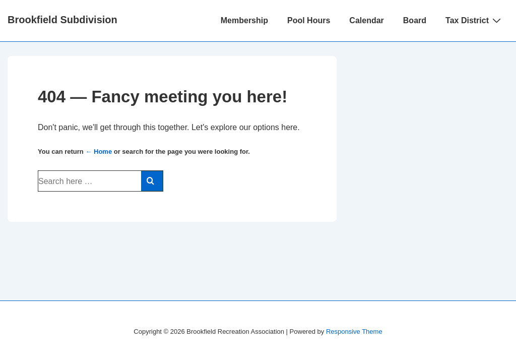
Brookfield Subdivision (62, 19)
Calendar (366, 20)
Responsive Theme (354, 331)
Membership (244, 20)
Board (414, 20)
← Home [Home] (98, 151)
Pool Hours (308, 20)
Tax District (474, 20)
